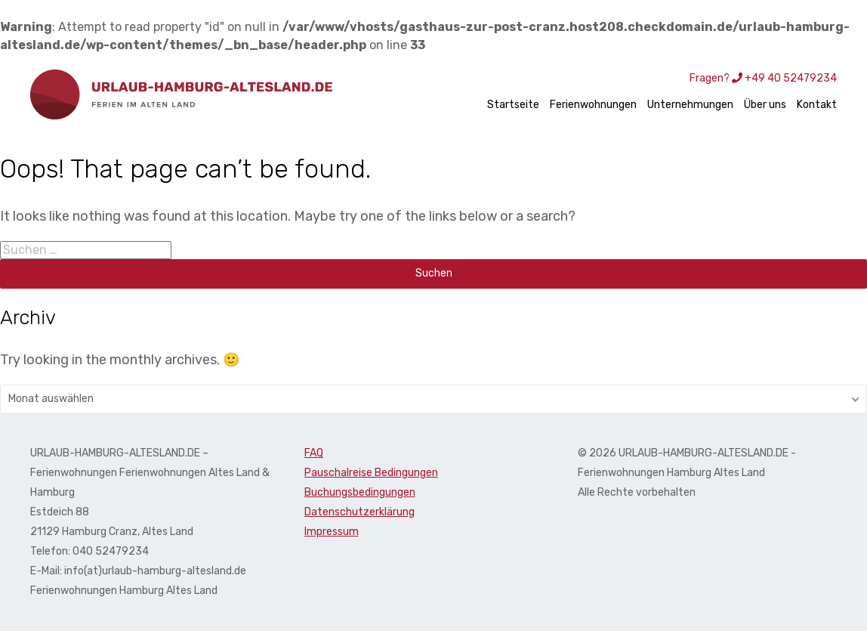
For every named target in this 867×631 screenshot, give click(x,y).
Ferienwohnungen (593, 104)
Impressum (331, 531)
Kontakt (817, 104)
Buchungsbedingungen (359, 492)
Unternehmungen (690, 104)
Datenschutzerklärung (359, 512)
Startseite (513, 104)
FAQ (313, 453)
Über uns (765, 104)
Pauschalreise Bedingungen (371, 472)
